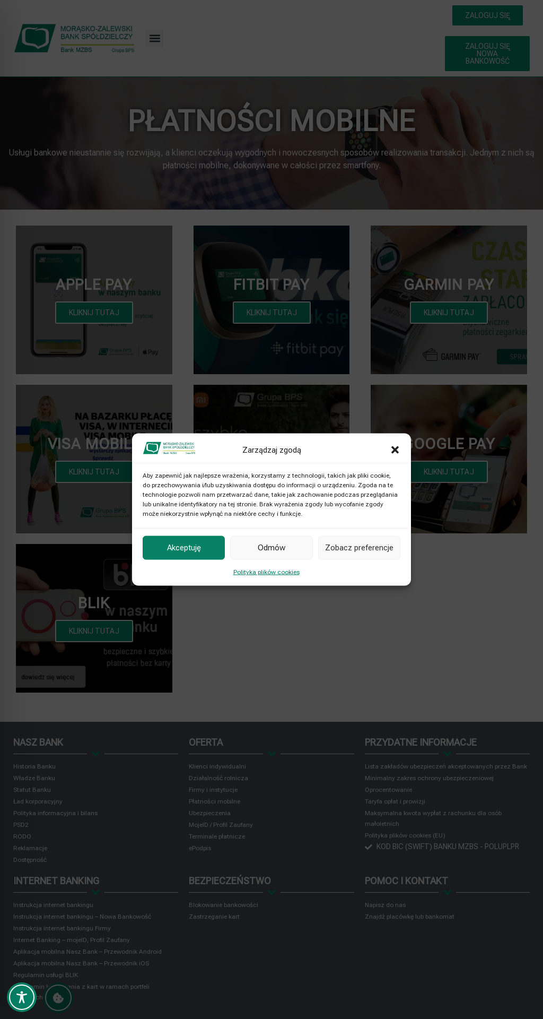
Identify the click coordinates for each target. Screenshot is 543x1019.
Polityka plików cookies (266, 571)
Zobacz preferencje (359, 547)
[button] (395, 449)
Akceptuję (184, 547)
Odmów (271, 547)
